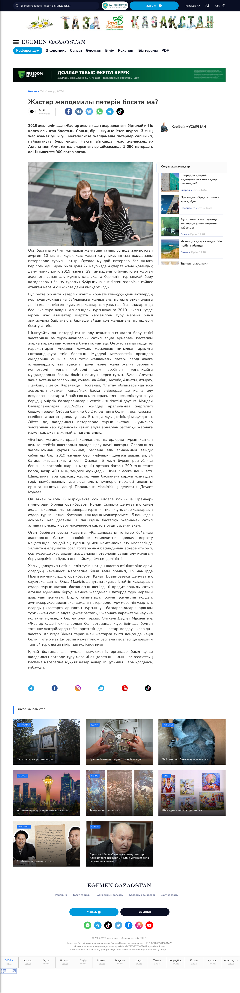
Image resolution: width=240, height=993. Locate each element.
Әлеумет (94, 50)
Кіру (220, 6)
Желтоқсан (231, 962)
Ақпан (46, 962)
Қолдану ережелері (142, 895)
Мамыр (101, 962)
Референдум (27, 50)
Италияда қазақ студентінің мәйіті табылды (201, 243)
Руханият (126, 50)
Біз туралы (148, 50)
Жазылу (154, 6)
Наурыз (64, 962)
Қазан (194, 962)
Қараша (212, 962)
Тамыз (157, 962)
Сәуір (83, 962)
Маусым (120, 962)
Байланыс (145, 912)
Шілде (138, 962)
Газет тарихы (81, 895)
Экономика (56, 50)
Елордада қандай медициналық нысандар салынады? (199, 179)
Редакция (61, 895)
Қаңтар (27, 962)
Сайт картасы (169, 895)
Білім (109, 50)
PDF (165, 50)
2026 (9, 962)
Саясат (76, 50)
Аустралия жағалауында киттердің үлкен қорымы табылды (199, 223)
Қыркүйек (175, 962)
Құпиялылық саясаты (109, 895)
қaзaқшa (192, 6)
